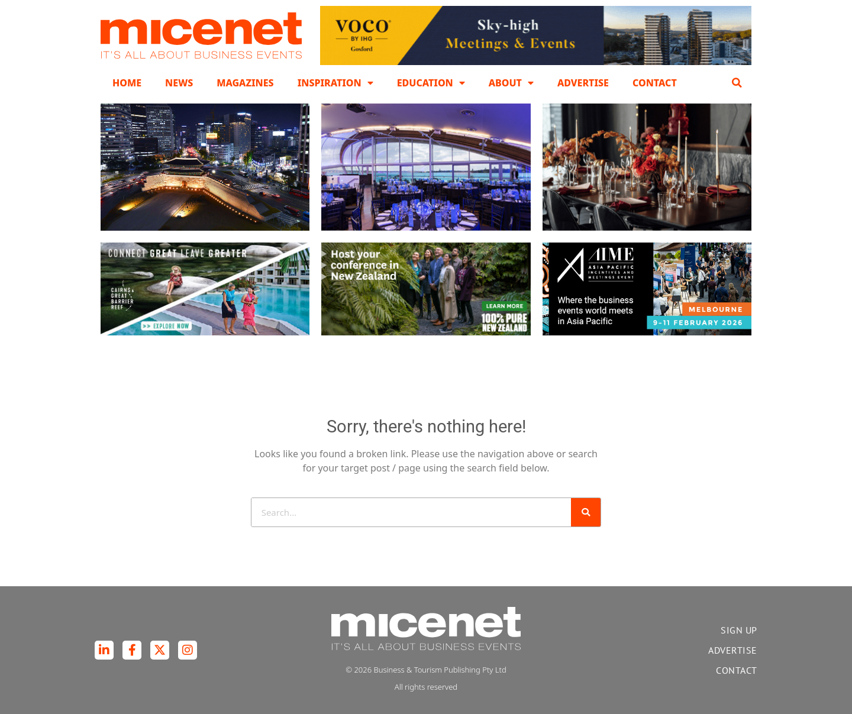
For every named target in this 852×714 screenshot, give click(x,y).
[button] (737, 83)
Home (126, 82)
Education (431, 82)
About (511, 82)
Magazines (245, 82)
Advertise (583, 82)
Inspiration (335, 82)
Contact (654, 82)
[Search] (586, 512)
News (179, 82)
